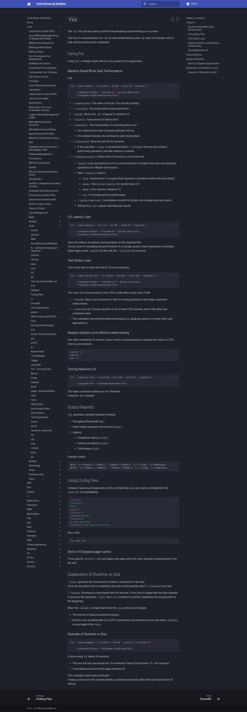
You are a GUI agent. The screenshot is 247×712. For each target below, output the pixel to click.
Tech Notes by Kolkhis (39, 18)
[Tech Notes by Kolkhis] (29, 4)
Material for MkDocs (46, 708)
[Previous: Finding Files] (41, 698)
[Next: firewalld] (208, 698)
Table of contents (195, 18)
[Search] (160, 4)
